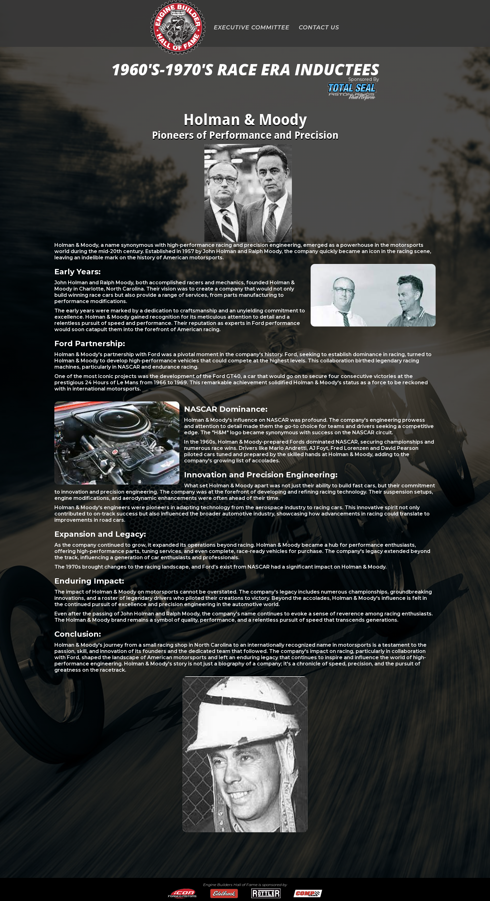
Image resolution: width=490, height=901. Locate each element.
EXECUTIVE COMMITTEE (251, 27)
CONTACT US (319, 27)
